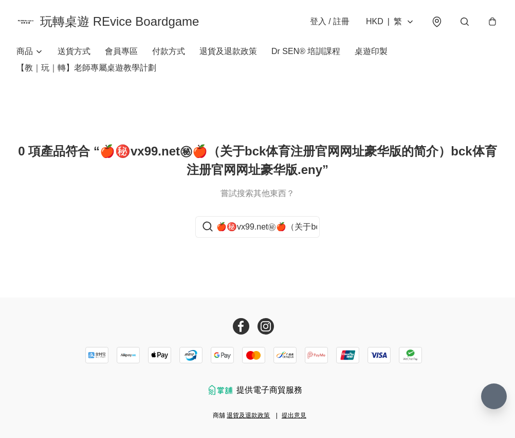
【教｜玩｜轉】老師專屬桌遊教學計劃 (86, 67)
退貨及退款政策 (228, 51)
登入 (330, 21)
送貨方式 (74, 51)
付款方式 (168, 51)
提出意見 (294, 415)
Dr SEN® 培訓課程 (305, 51)
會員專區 (121, 51)
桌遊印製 (371, 51)
